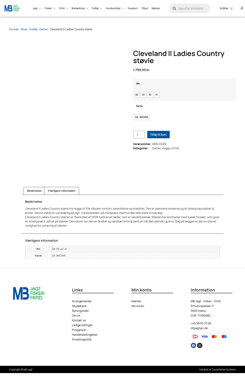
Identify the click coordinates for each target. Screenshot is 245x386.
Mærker (156, 8)
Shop (24, 29)
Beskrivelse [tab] (34, 203)
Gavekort (133, 8)
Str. (138, 90)
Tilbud (144, 8)
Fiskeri (50, 8)
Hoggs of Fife (170, 155)
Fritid (63, 8)
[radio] (136, 101)
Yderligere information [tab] (61, 203)
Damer (44, 29)
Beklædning (80, 8)
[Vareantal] (139, 141)
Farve (139, 112)
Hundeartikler (115, 8)
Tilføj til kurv (158, 141)
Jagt (37, 8)
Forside (14, 29)
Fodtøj (97, 8)
